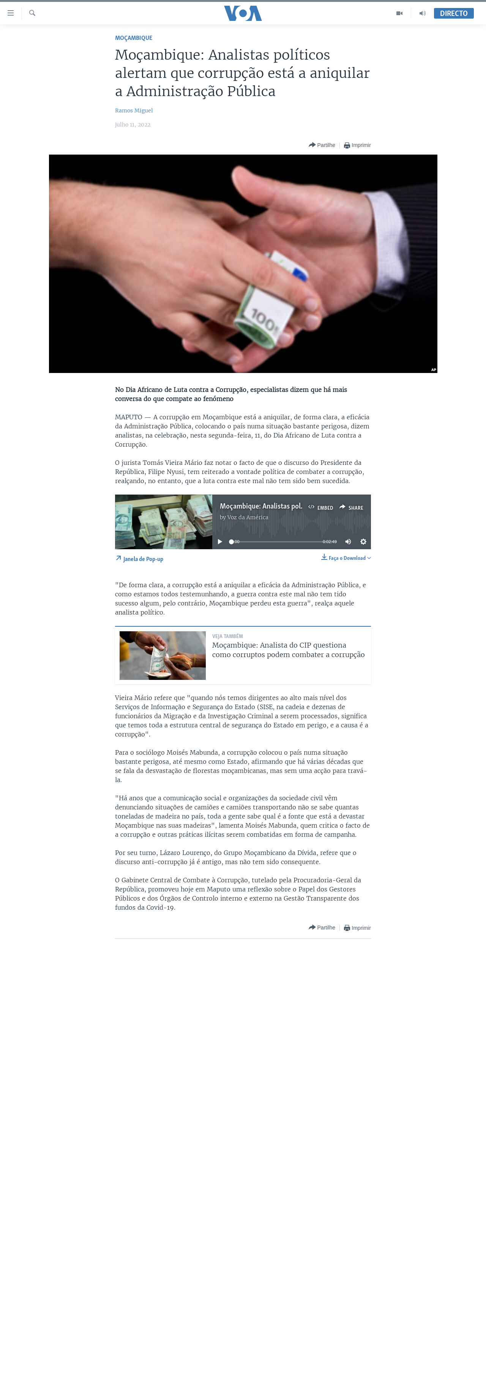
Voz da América (247, 517)
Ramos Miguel (134, 110)
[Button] (322, 145)
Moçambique (133, 38)
